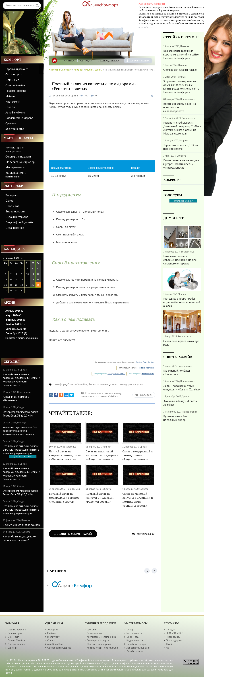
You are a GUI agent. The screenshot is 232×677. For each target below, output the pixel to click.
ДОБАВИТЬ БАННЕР (22, 457)
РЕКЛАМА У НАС (174, 633)
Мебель (10, 96)
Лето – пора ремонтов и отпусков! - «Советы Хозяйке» (181, 387)
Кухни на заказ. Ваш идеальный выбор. (175, 418)
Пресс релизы (173, 636)
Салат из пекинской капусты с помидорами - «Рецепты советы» (102, 455)
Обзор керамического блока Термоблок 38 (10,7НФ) (20, 413)
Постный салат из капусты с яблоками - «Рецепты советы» (100, 498)
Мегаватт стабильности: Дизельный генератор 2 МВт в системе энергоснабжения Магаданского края (182, 128)
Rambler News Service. (145, 362)
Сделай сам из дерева (19, 118)
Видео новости (15, 211)
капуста (138, 384)
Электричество (14, 129)
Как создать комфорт (60, 69)
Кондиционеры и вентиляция (15, 174)
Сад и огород (13, 74)
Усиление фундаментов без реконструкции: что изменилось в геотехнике (20, 430)
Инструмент (12, 101)
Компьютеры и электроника (14, 149)
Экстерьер (11, 195)
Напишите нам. (148, 373)
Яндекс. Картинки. (146, 368)
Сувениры (13, 647)
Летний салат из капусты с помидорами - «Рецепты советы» (65, 455)
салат (113, 384)
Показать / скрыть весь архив (21, 337)
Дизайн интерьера (16, 217)
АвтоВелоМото (15, 112)
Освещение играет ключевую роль (181, 342)
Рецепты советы (15, 90)
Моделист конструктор (20, 162)
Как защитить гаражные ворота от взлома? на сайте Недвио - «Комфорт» (181, 54)
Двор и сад (12, 206)
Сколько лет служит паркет (180, 69)
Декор (9, 200)
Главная (69, 60)
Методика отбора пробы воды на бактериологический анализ (181, 302)
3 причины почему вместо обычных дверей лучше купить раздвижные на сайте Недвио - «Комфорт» (181, 86)
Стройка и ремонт (16, 69)
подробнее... (145, 27)
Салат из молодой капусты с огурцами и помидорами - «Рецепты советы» (137, 500)
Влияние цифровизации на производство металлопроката (179, 107)
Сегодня (86, 60)
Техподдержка (108, 60)
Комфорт (78, 69)
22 (16, 284)
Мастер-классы (14, 167)
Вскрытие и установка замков (21, 525)
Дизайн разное (14, 227)
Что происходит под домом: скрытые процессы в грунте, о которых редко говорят (21, 449)
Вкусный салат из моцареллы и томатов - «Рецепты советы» (65, 498)
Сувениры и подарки (18, 156)
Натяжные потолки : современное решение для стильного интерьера (179, 259)
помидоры (125, 384)
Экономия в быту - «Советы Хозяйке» (180, 402)
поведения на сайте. (116, 373)
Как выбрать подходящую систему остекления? (19, 538)
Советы (10, 107)
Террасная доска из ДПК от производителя (180, 146)
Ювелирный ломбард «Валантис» (16, 398)
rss (167, 647)
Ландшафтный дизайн (19, 222)
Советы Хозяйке (15, 85)
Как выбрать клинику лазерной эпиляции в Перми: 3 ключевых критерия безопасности (22, 379)
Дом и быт (12, 80)
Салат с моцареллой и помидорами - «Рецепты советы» (137, 455)
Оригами (10, 123)
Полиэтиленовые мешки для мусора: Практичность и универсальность (181, 163)
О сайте (170, 644)
